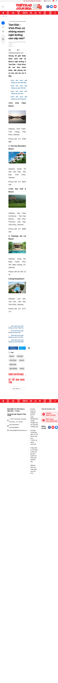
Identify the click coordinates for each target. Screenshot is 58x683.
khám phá (13, 364)
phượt (22, 368)
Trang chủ (4, 16)
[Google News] (21, 45)
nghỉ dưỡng (13, 368)
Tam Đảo (20, 356)
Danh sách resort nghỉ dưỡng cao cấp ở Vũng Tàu (19, 98)
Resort (12, 356)
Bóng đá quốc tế (25, 13)
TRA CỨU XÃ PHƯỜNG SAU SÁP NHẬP (32, 1)
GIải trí (40, 13)
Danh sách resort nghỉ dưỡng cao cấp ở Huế (19, 92)
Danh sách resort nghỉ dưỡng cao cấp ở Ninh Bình (19, 81)
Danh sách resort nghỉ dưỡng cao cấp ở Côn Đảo (19, 87)
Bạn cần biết (50, 13)
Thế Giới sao (45, 13)
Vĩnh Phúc (13, 360)
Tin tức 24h (8, 13)
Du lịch (35, 13)
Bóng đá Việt (18, 13)
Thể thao (13, 13)
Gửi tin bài (47, 1)
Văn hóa (31, 13)
